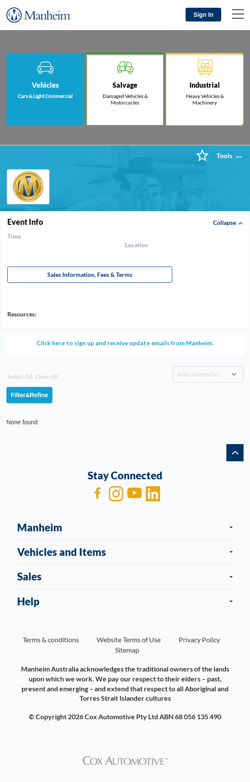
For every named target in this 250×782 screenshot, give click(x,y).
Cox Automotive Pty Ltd (121, 716)
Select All (20, 376)
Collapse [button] (224, 222)
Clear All (46, 376)
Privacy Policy (199, 639)
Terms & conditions (51, 639)
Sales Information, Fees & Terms (89, 274)
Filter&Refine (29, 395)
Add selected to (198, 374)
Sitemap (127, 650)
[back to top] (235, 452)
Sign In (203, 14)
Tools (224, 155)
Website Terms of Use (129, 639)
